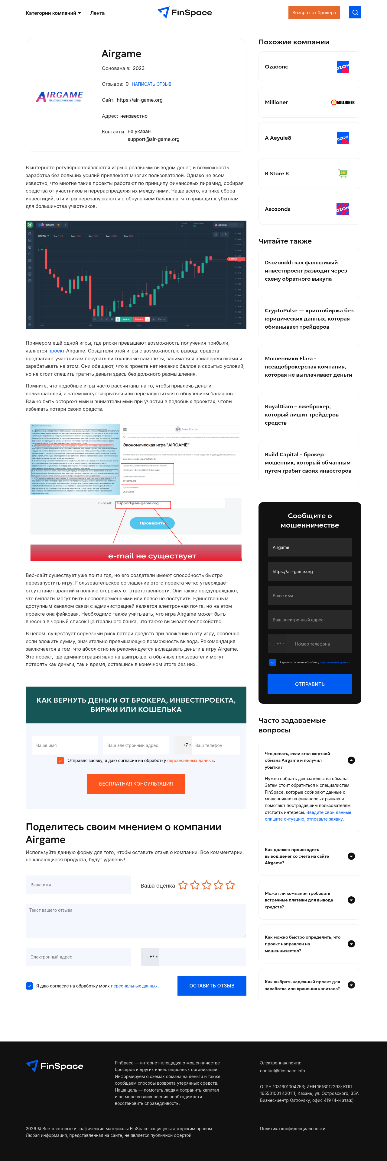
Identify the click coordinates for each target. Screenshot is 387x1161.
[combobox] (183, 745)
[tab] (310, 760)
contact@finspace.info (282, 1070)
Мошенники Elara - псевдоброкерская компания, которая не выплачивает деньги (308, 366)
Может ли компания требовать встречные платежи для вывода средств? (310, 916)
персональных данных (190, 760)
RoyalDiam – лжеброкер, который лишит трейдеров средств (302, 414)
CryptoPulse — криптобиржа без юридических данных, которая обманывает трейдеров (309, 318)
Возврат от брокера (314, 12)
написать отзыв (151, 84)
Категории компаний (53, 13)
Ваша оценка (158, 885)
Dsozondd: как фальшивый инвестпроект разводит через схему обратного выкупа (306, 270)
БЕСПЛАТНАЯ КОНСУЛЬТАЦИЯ (136, 784)
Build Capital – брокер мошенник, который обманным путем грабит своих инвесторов (308, 462)
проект (57, 351)
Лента (97, 13)
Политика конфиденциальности (292, 1128)
